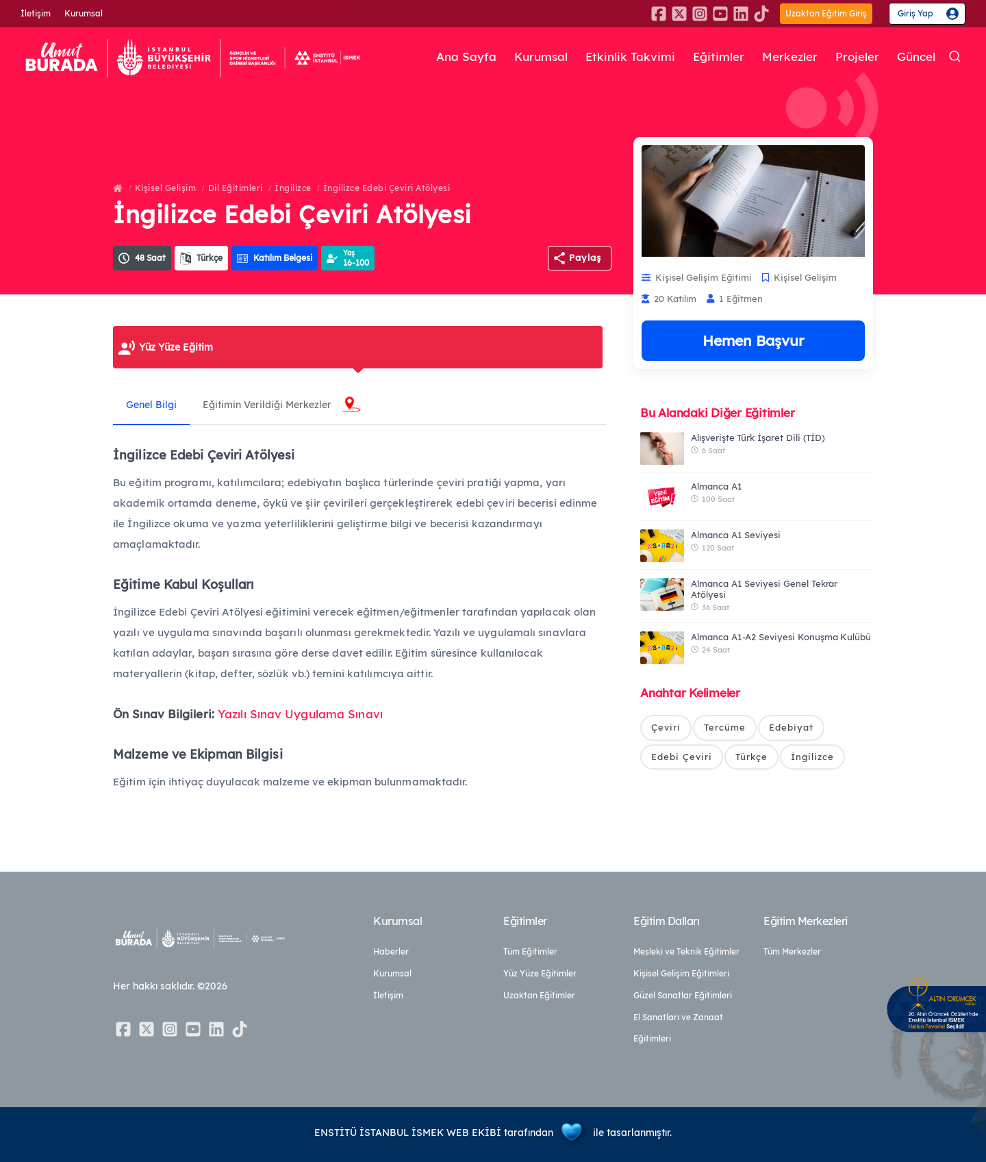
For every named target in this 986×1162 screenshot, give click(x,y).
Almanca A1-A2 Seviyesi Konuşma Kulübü (781, 636)
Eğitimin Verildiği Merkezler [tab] (269, 405)
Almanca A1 (716, 486)
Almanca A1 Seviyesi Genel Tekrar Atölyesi (764, 589)
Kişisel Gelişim (166, 188)
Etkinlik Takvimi (630, 57)
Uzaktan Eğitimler (539, 995)
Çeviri (666, 727)
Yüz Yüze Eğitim (176, 347)
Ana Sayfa (466, 57)
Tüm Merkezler (792, 951)
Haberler (391, 951)
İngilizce (293, 188)
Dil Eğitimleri (235, 188)
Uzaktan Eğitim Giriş (826, 13)
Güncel (916, 57)
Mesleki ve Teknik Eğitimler (686, 951)
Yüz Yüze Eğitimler (540, 973)
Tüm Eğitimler (530, 951)
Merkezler (790, 57)
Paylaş (585, 257)
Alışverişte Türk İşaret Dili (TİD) (758, 437)
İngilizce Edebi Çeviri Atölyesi (387, 188)
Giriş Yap (915, 13)
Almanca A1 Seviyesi (736, 534)
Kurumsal (83, 13)
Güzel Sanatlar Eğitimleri (682, 995)
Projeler (857, 57)
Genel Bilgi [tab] (152, 405)
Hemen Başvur (753, 340)
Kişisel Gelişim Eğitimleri (681, 973)
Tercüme (725, 727)
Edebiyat (791, 727)
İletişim (36, 13)
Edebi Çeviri (681, 756)
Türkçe (751, 756)
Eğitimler (718, 57)
